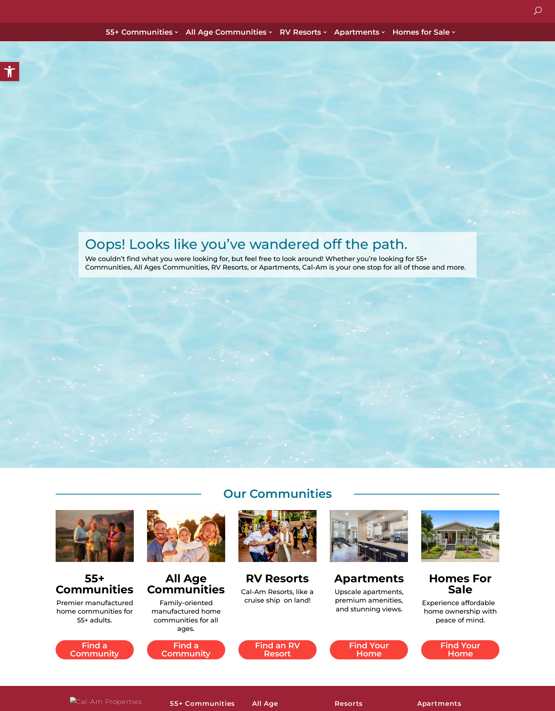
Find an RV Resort (277, 658)
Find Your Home (369, 658)
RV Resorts (300, 41)
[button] (9, 71)
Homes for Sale (421, 41)
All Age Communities (226, 41)
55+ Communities (139, 41)
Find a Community (94, 658)
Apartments (356, 41)
